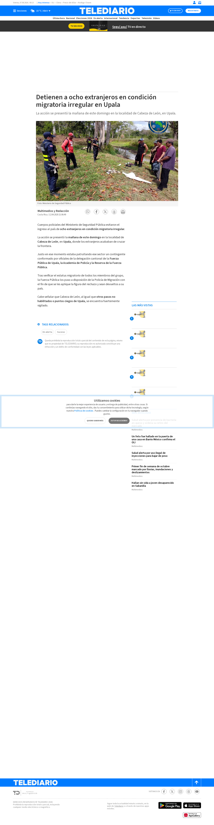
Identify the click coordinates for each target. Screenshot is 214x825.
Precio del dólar (69, 2)
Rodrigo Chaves (84, 2)
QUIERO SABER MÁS (95, 414)
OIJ (52, 2)
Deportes (135, 18)
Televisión (147, 18)
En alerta (98, 18)
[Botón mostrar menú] (20, 10)
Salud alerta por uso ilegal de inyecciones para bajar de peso (150, 454)
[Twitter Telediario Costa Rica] (172, 791)
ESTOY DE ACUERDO (119, 414)
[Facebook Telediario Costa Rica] (164, 791)
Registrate (193, 10)
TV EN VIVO (176, 10)
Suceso (61, 332)
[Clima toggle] (39, 11)
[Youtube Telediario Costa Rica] (197, 791)
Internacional (110, 18)
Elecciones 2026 (84, 18)
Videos (156, 18)
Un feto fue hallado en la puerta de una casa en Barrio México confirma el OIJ (153, 439)
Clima (58, 2)
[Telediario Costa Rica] (107, 11)
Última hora (59, 18)
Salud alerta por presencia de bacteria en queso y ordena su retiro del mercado (154, 423)
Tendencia (124, 18)
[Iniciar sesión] (194, 2)
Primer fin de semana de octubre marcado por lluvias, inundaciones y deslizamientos (152, 469)
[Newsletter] (199, 3)
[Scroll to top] (196, 782)
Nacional (70, 18)
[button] (87, 211)
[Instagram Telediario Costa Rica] (180, 791)
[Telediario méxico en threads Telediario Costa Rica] (188, 791)
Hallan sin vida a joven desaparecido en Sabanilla (153, 484)
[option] (107, 163)
